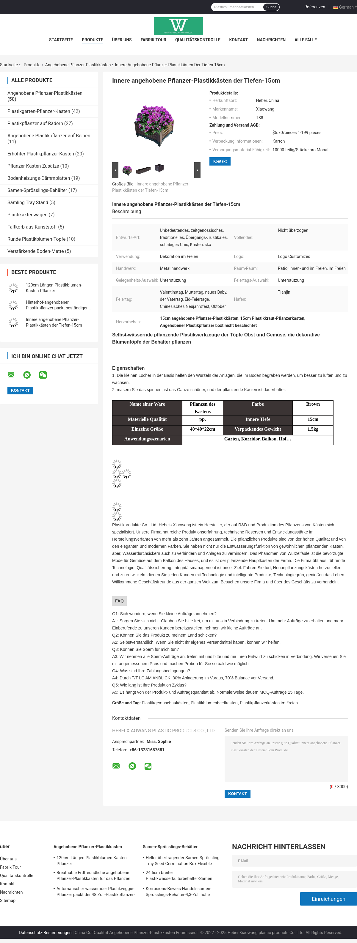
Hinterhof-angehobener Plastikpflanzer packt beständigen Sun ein (57, 308)
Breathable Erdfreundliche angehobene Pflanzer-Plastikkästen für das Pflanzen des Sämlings (93, 876)
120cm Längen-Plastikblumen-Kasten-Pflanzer (92, 860)
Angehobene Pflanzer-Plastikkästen (78, 64)
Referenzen (314, 6)
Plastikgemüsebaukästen (165, 702)
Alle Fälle (306, 39)
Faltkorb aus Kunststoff (32, 227)
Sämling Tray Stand (27, 202)
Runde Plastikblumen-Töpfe (36, 239)
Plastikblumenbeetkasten (214, 702)
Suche (271, 7)
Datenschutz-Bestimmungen (45, 932)
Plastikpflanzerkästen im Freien (269, 702)
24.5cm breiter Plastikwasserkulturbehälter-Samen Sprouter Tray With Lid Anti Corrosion (180, 876)
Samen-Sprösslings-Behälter (37, 190)
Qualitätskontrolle (197, 39)
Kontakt (238, 39)
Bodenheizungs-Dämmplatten (38, 178)
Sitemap (7, 900)
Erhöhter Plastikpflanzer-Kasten (40, 154)
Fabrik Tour (153, 39)
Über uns (122, 39)
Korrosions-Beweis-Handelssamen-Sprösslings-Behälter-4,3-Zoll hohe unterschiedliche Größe (178, 892)
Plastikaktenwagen (27, 215)
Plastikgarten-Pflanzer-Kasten (38, 111)
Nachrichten (271, 39)
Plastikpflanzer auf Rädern (35, 123)
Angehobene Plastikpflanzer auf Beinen (48, 135)
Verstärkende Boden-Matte (35, 251)
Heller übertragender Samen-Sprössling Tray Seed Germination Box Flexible (183, 860)
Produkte (92, 39)
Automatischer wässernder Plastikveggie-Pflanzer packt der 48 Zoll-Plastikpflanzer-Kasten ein (96, 892)
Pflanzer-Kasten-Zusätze (33, 166)
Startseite (61, 39)
